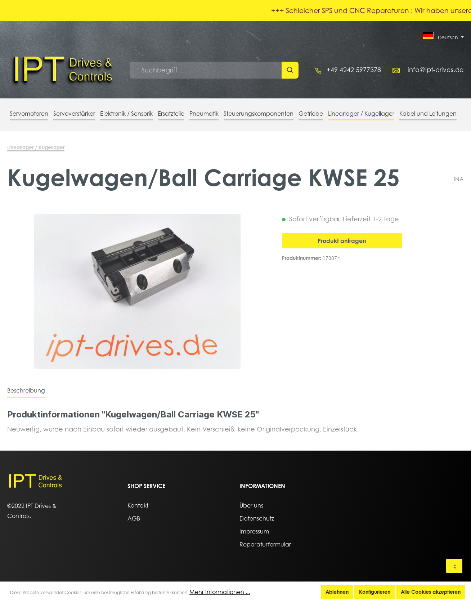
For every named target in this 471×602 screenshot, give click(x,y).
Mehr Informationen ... (219, 592)
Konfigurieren (374, 592)
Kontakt (137, 505)
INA (459, 179)
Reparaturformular (265, 544)
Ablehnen (337, 592)
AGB (133, 518)
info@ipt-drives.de (436, 70)
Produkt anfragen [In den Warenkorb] (342, 240)
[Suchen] (290, 70)
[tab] (26, 390)
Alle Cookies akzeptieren (431, 592)
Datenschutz (256, 518)
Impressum (254, 531)
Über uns (251, 505)
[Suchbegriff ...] (206, 70)
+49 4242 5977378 (354, 70)
